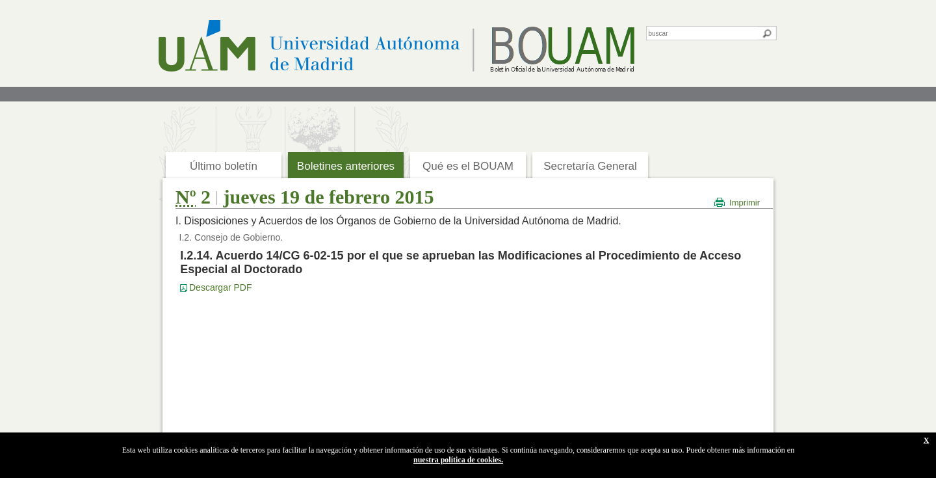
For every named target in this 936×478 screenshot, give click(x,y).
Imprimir (744, 202)
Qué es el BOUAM (468, 166)
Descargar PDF (220, 287)
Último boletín (223, 166)
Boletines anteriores (346, 166)
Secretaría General (590, 166)
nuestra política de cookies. (458, 459)
